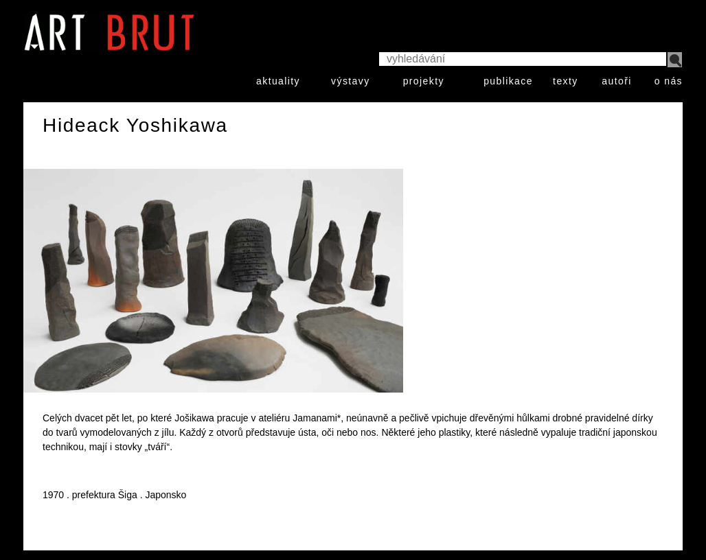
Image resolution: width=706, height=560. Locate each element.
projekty (423, 80)
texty (565, 80)
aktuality (278, 80)
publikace (508, 80)
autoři (616, 80)
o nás (668, 80)
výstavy (350, 80)
